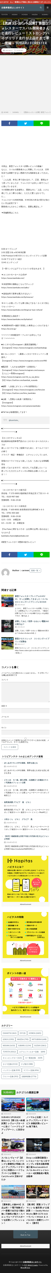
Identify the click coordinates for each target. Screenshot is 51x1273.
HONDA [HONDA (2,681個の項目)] (35, 1033)
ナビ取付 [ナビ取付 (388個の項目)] (27, 1064)
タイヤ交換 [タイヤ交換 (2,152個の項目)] (10, 1064)
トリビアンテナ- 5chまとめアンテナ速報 (22, 756)
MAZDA (35, 14)
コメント (4, 680)
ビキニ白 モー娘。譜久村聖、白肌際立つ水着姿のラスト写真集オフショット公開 (26, 781)
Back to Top (25, 1235)
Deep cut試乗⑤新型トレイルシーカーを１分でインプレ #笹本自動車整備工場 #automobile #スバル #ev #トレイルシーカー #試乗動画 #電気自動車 (38, 1166)
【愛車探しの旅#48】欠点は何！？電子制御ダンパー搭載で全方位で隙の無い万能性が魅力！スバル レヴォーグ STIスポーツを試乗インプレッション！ (13, 1213)
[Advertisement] (25, 83)
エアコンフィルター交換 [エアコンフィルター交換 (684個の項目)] (32, 1052)
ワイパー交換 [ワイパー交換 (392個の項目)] (10, 1076)
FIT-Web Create (31, 1265)
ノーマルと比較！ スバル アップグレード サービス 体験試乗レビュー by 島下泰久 (37, 1122)
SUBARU (45, 14)
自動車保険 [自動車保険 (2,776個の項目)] (29, 1076)
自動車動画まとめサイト (32, 1262)
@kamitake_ (14, 420)
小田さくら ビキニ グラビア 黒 (18, 819)
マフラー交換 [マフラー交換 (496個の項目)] (31, 1070)
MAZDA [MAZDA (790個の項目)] (22, 1039)
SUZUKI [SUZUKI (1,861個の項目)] (40, 1045)
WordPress (25, 1268)
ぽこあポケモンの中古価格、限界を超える (21, 763)
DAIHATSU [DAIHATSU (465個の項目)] (9, 1033)
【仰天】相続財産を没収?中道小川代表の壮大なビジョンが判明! (26, 837)
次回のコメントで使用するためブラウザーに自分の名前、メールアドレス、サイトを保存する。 (25, 741)
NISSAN (14, 14)
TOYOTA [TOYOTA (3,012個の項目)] (9, 1052)
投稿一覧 (34, 570)
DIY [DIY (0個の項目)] (22, 1033)
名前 (4, 706)
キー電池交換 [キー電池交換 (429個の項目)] (33, 1058)
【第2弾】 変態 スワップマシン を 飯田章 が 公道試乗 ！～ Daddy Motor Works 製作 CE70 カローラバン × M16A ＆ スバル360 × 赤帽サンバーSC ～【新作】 (38, 1213)
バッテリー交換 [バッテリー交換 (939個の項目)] (11, 1070)
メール (5, 717)
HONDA (25, 14)
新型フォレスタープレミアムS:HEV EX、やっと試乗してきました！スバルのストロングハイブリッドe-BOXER (31, 599)
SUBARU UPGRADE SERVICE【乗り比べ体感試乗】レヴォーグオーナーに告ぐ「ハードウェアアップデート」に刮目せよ (13, 1125)
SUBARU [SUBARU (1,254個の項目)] (24, 1045)
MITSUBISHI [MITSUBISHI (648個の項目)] (39, 1039)
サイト (4, 728)
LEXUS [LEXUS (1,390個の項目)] (8, 1039)
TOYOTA (4, 14)
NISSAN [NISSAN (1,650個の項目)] (9, 1045)
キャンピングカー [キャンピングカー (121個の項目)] (12, 1058)
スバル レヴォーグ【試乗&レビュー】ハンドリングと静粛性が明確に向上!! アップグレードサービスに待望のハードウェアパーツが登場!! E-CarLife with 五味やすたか (13, 1168)
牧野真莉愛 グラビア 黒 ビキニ (17, 802)
